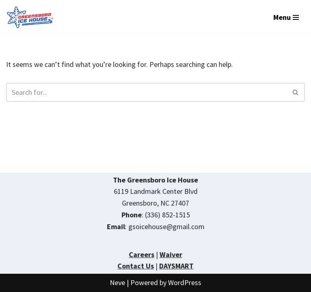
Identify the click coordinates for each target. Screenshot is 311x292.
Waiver (171, 254)
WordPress (184, 282)
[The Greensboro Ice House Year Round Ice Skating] (30, 17)
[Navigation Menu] (286, 17)
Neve (117, 282)
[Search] (146, 92)
